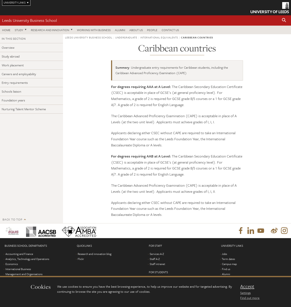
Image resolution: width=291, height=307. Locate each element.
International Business (18, 269)
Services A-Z (157, 254)
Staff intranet (157, 264)
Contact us (170, 30)
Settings (245, 292)
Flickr (81, 259)
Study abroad (11, 56)
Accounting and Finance (19, 254)
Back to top (12, 219)
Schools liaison (11, 91)
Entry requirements (15, 82)
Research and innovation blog (94, 254)
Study (19, 30)
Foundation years (13, 100)
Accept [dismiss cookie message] (247, 286)
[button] (284, 20)
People (152, 30)
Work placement (13, 65)
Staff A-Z (155, 259)
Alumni (120, 30)
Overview (8, 47)
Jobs (224, 254)
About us (136, 30)
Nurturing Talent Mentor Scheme (24, 109)
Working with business (94, 30)
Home (6, 30)
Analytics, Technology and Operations (27, 259)
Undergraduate (126, 37)
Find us (226, 269)
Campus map (229, 264)
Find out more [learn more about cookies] (250, 297)
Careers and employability (19, 74)
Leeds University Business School (29, 20)
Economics (11, 264)
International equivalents (159, 37)
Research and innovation (50, 30)
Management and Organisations (23, 274)
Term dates (228, 259)
